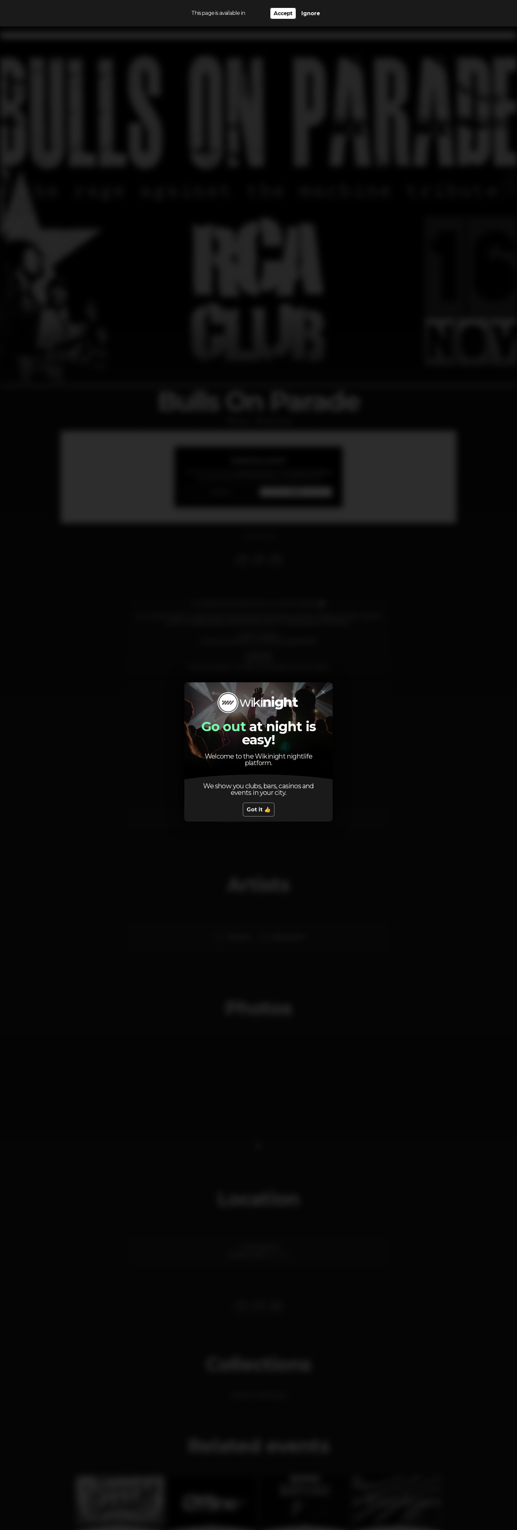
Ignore (310, 13)
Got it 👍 (259, 809)
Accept (283, 13)
